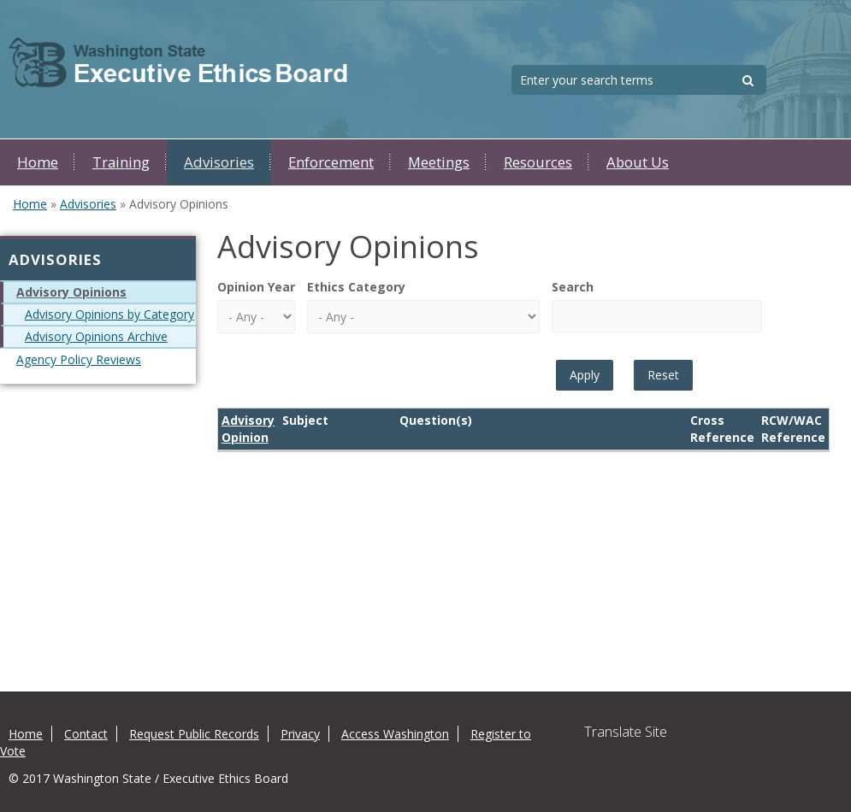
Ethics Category (356, 287)
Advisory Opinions (71, 292)
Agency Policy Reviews (78, 359)
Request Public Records (194, 734)
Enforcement (331, 162)
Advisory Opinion (248, 428)
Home (37, 162)
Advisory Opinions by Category (109, 314)
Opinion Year (256, 287)
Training (121, 162)
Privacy (300, 734)
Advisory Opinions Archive (96, 336)
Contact (86, 734)
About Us (637, 162)
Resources (538, 162)
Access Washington (395, 734)
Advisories (219, 162)
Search (573, 287)
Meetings (439, 162)
